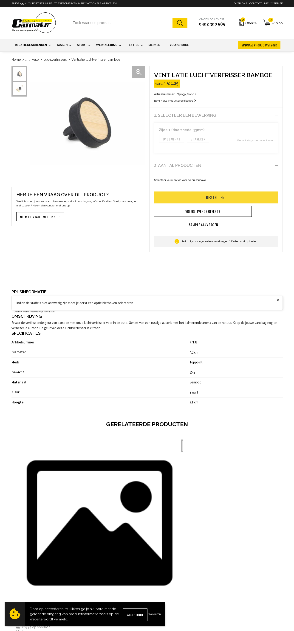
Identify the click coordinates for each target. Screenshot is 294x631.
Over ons (240, 3)
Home (16, 59)
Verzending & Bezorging (166, 585)
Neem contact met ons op (40, 216)
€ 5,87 (95, 518)
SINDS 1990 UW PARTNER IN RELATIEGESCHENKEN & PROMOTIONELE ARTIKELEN (64, 3)
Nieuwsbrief (273, 3)
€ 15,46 (232, 518)
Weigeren (154, 614)
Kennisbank (88, 585)
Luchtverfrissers (55, 59)
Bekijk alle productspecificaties (175, 100)
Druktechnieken (91, 593)
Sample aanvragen (162, 578)
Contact (255, 3)
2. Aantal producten (177, 165)
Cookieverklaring (229, 578)
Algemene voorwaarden (235, 571)
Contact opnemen (161, 571)
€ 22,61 (164, 512)
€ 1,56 (27, 527)
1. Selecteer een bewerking (185, 115)
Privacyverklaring (230, 585)
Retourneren (158, 593)
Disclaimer (225, 593)
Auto (35, 59)
